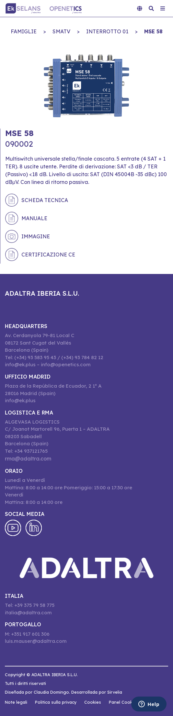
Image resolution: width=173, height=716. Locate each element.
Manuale (34, 218)
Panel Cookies (123, 702)
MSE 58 (153, 31)
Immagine (35, 236)
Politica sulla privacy (55, 702)
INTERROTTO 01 (107, 31)
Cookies (92, 702)
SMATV (61, 31)
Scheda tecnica (44, 200)
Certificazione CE (48, 254)
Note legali (16, 702)
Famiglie (24, 31)
